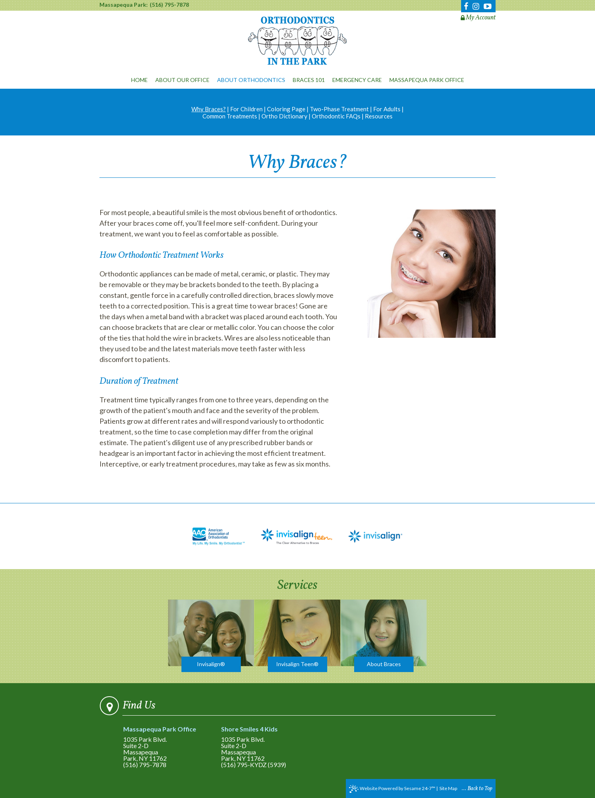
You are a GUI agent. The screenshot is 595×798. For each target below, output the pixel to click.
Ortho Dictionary (284, 116)
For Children (246, 108)
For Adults (386, 108)
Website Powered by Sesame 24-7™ (392, 789)
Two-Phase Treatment (339, 108)
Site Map (448, 788)
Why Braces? (208, 108)
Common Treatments (229, 116)
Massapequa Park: (123, 5)
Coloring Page (286, 108)
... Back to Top (477, 788)
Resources (379, 116)
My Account (478, 17)
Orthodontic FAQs (336, 116)
